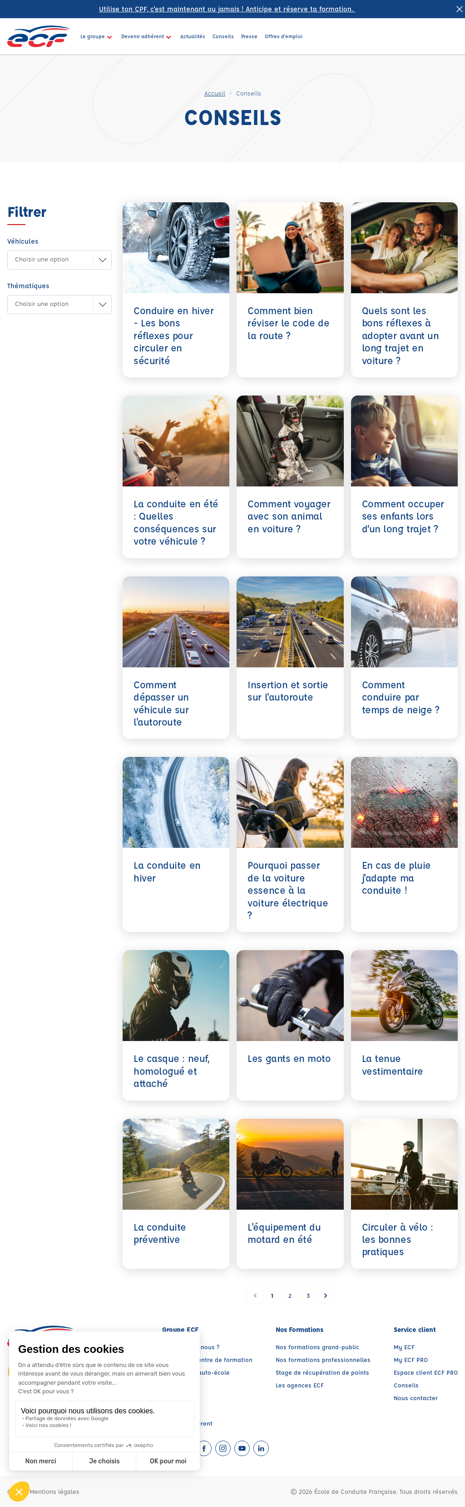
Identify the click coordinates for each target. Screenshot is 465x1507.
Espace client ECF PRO (426, 1372)
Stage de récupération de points (322, 1372)
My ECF (404, 1347)
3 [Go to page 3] (308, 1295)
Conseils (406, 1385)
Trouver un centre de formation (207, 1359)
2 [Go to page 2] (290, 1295)
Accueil (214, 93)
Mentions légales (54, 1491)
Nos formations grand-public (317, 1347)
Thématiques (28, 285)
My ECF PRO (411, 1359)
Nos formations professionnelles (323, 1359)
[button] (52, 260)
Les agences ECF (300, 1385)
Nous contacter (416, 1398)
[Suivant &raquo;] (325, 1295)
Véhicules (22, 241)
